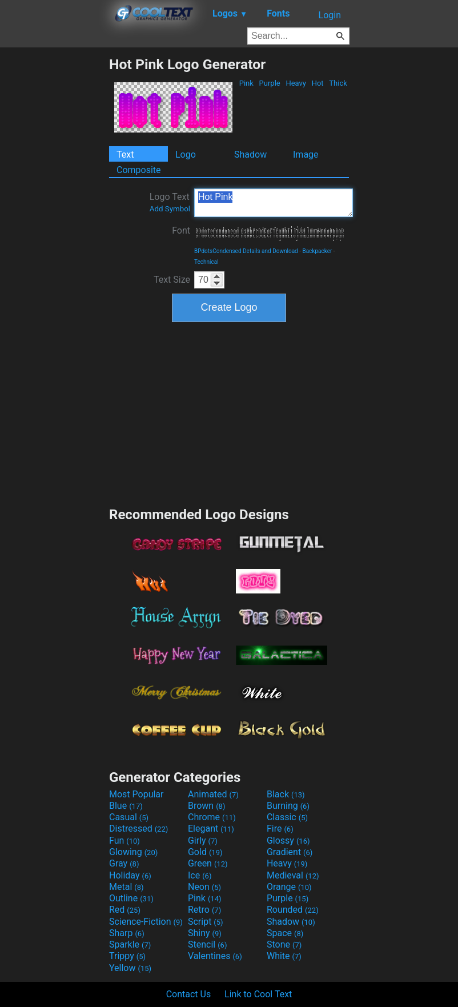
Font (181, 230)
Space (285, 933)
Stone (284, 944)
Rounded (293, 909)
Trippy (127, 955)
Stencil (207, 944)
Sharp (126, 933)
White (284, 955)
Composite (138, 170)
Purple (269, 83)
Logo (185, 154)
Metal (126, 886)
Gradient (289, 851)
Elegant (211, 828)
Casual (128, 817)
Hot (317, 83)
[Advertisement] (54, 227)
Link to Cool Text (258, 994)
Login (330, 15)
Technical (206, 262)
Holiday (130, 875)
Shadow (250, 154)
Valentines (215, 955)
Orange (289, 886)
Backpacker (317, 251)
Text (125, 154)
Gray (124, 863)
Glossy (288, 840)
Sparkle (130, 944)
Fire (280, 828)
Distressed (138, 828)
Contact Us (188, 994)
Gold (205, 851)
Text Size (172, 279)
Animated (213, 794)
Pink (247, 83)
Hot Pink (273, 202)
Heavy (296, 83)
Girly (203, 840)
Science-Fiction (146, 921)
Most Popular (136, 794)
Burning (288, 805)
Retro (204, 909)
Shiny (205, 933)
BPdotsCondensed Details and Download (246, 251)
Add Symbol (170, 208)
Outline (131, 898)
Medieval (293, 875)
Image (306, 154)
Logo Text (170, 202)
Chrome (212, 817)
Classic (287, 817)
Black (286, 794)
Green (208, 863)
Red (124, 909)
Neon (204, 886)
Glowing (133, 851)
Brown (206, 805)
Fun (124, 840)
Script (205, 921)
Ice (199, 875)
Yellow (130, 967)
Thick (338, 83)
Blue (126, 805)
